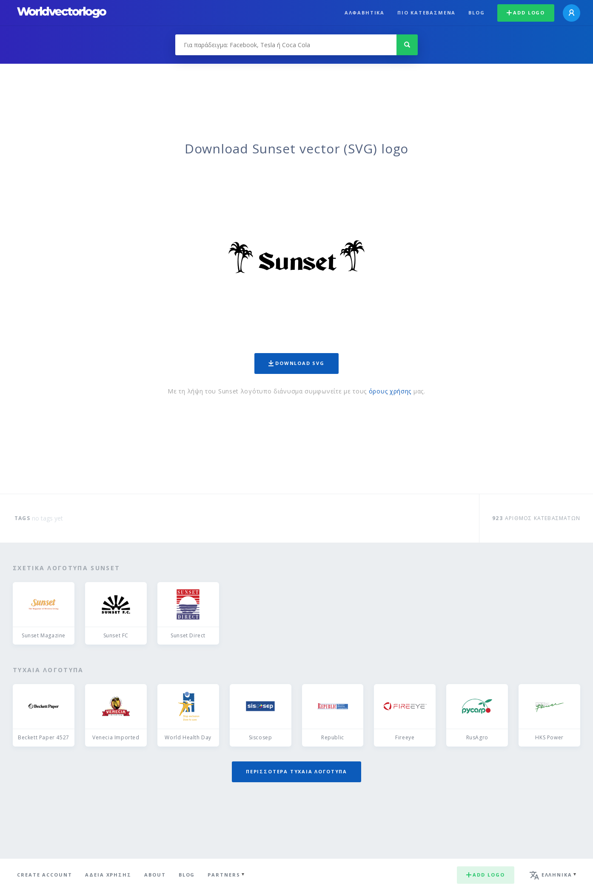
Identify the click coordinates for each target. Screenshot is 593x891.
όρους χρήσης (390, 391)
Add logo (526, 12)
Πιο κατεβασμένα (426, 12)
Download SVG (296, 363)
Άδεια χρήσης (108, 874)
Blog (476, 12)
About (155, 874)
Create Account (44, 874)
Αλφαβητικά (365, 12)
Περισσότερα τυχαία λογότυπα (296, 771)
